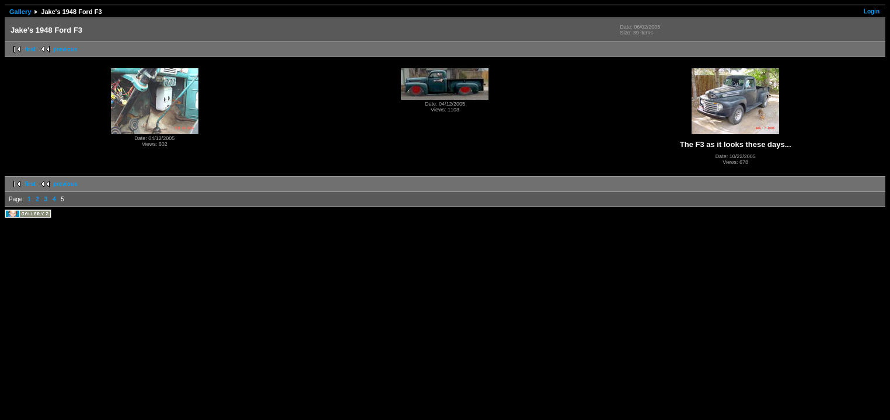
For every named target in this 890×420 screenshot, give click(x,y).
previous (65, 49)
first (30, 49)
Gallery (20, 11)
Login (871, 11)
